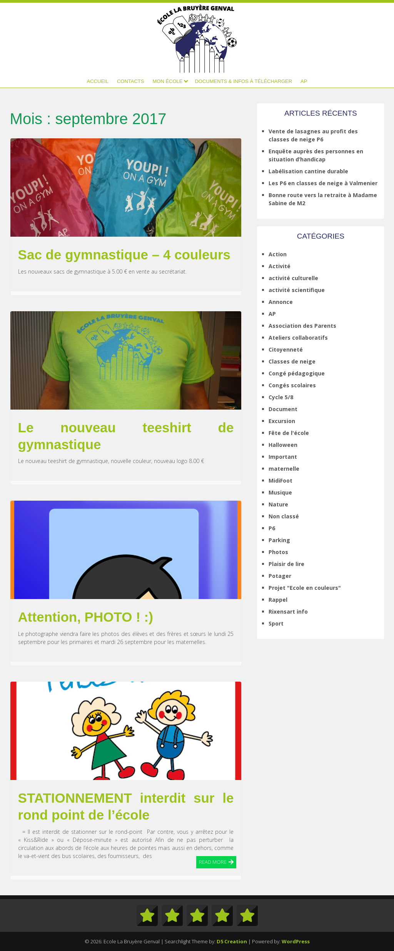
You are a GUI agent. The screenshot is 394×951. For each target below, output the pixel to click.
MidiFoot (280, 480)
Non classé (284, 516)
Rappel (278, 599)
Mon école (167, 81)
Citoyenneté (286, 349)
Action (278, 254)
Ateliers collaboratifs (298, 337)
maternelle (284, 468)
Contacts (130, 81)
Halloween (283, 444)
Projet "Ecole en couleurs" (305, 587)
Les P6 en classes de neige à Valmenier (323, 183)
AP (304, 81)
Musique (280, 492)
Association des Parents (302, 325)
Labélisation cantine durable (308, 171)
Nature (278, 504)
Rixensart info (288, 611)
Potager (280, 575)
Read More (213, 861)
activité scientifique (297, 290)
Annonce (281, 301)
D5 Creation (232, 941)
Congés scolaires (292, 385)
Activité (279, 266)
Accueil (98, 81)
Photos (278, 552)
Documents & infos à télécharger (243, 81)
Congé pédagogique (297, 373)
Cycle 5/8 (281, 397)
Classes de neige (292, 361)
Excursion (282, 421)
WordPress (296, 941)
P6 (272, 528)
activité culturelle (293, 278)
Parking (279, 540)
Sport (276, 623)
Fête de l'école (289, 432)
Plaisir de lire (286, 564)
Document (283, 409)
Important (283, 456)
